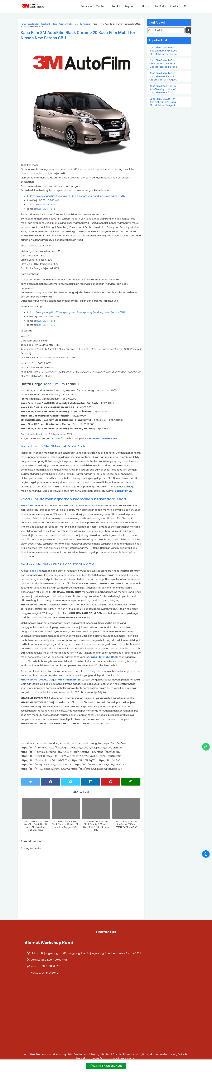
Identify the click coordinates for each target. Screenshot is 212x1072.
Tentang (101, 7)
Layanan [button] (131, 7)
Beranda (86, 7)
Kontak (174, 7)
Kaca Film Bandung (49, 24)
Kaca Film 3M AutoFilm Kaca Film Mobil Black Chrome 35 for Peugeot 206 (163, 76)
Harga (146, 7)
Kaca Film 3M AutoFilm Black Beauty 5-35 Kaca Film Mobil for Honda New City (96, 826)
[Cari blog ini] (166, 30)
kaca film (35, 570)
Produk (116, 7)
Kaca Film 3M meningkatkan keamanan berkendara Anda (73, 499)
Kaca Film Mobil (65, 24)
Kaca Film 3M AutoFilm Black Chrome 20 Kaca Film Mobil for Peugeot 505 (66, 824)
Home (23, 24)
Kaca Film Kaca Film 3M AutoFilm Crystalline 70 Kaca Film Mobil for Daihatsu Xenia (36, 826)
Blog (186, 7)
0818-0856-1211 (51, 971)
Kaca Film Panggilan (82, 24)
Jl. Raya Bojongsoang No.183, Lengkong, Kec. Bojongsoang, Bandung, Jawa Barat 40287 (75, 196)
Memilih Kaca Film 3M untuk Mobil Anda (53, 446)
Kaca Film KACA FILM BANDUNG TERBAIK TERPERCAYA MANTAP (126, 824)
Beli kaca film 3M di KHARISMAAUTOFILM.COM (57, 564)
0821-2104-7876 (45, 204)
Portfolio (160, 7)
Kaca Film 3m (33, 24)
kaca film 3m (54, 384)
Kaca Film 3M (56, 438)
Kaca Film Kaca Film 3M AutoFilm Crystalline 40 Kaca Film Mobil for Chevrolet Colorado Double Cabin (162, 89)
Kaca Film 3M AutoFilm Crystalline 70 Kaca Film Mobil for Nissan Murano (163, 64)
